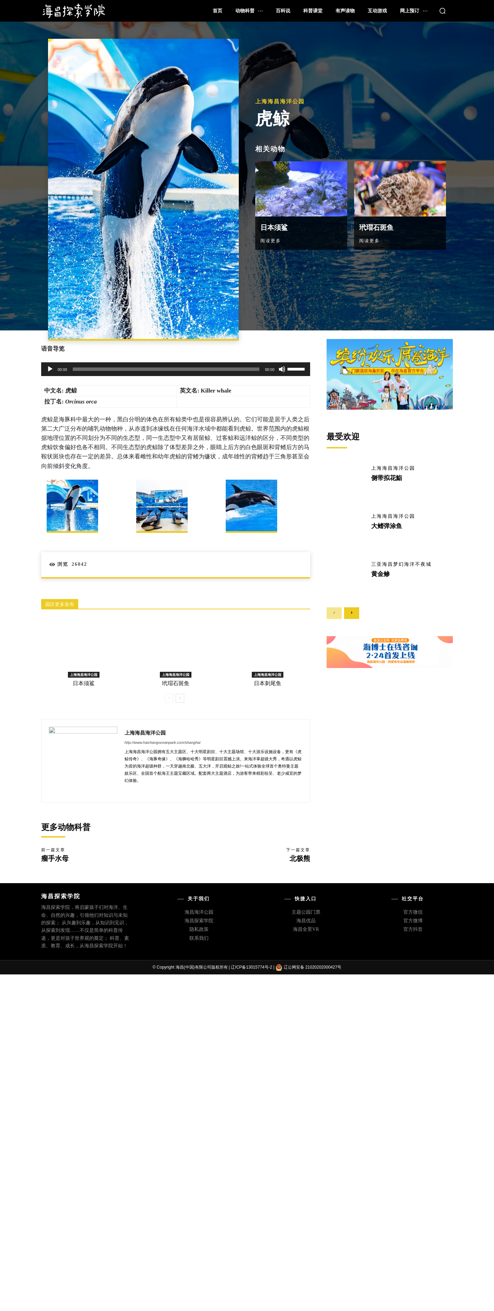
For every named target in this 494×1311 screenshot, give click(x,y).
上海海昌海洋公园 (280, 101)
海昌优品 (306, 920)
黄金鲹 (380, 574)
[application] (175, 369)
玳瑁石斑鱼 (376, 227)
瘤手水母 (55, 858)
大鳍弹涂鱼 (386, 526)
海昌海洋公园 (199, 912)
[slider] (166, 369)
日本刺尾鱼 (267, 683)
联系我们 (199, 938)
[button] (442, 10)
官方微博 (413, 920)
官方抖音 (413, 929)
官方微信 (413, 912)
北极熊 (300, 858)
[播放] (50, 369)
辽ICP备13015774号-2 (251, 967)
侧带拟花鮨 (386, 478)
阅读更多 (270, 240)
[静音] (282, 369)
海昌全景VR (306, 929)
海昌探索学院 (199, 920)
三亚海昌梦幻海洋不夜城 (401, 564)
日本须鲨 (274, 227)
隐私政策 (199, 929)
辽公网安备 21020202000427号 (313, 967)
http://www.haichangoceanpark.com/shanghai (162, 742)
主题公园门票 (306, 912)
